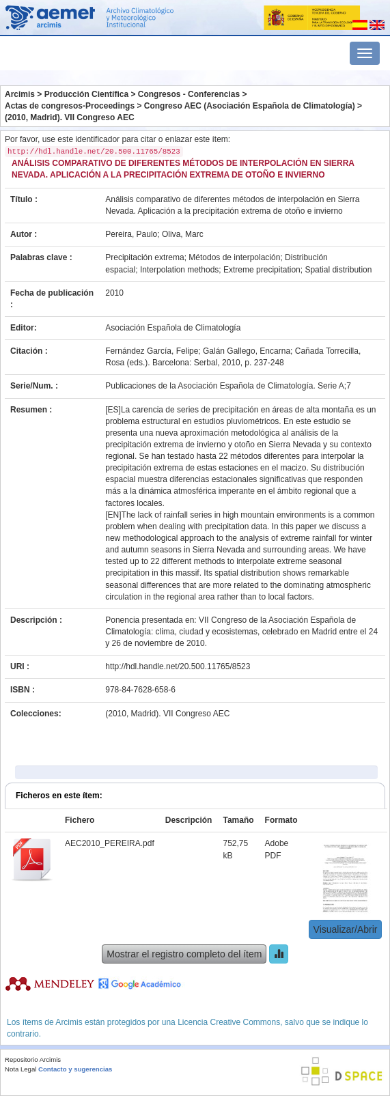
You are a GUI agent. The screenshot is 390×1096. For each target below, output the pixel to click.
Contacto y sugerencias (75, 1069)
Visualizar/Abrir (346, 929)
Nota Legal (20, 1069)
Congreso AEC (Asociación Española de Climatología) (249, 106)
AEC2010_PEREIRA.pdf (109, 843)
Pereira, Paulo (131, 234)
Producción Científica (86, 94)
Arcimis (20, 94)
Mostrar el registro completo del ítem (184, 954)
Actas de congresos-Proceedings (70, 106)
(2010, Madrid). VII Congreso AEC (70, 117)
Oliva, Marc (183, 234)
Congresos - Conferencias (189, 94)
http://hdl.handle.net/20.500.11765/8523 (177, 666)
